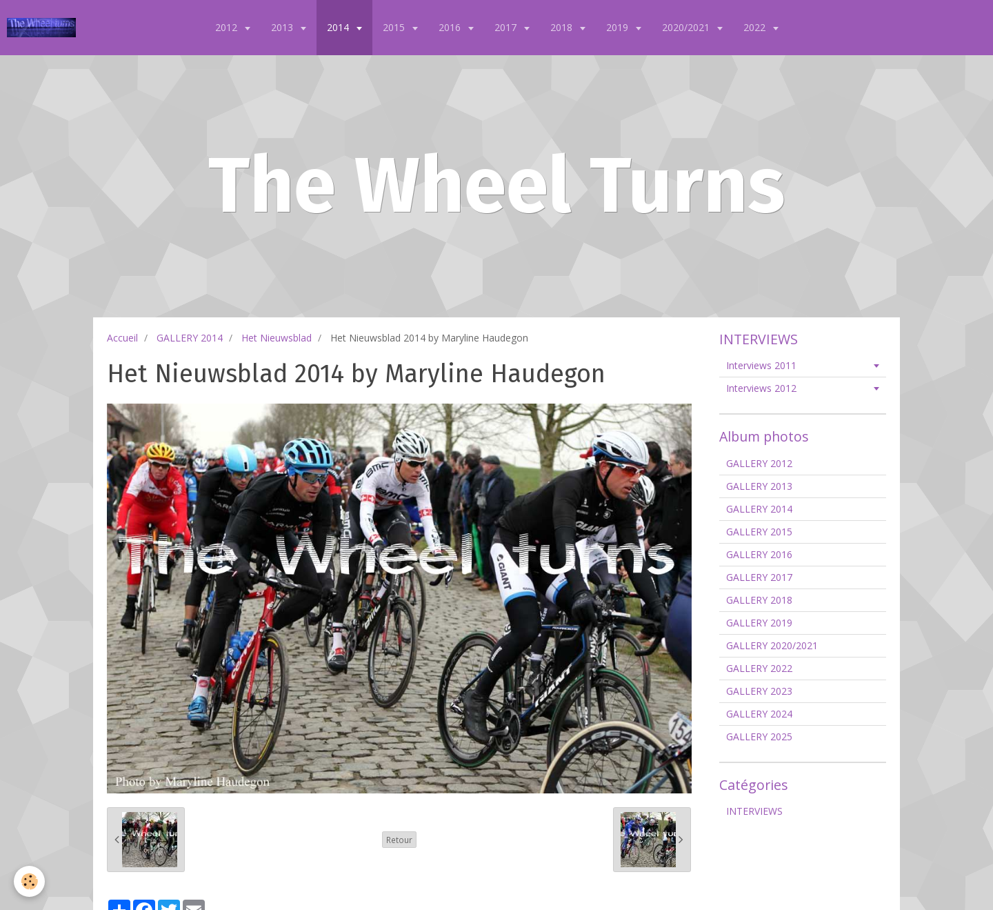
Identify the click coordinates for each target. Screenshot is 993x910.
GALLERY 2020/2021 (772, 645)
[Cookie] (29, 881)
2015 (395, 27)
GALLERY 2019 (759, 622)
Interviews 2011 (761, 365)
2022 (755, 27)
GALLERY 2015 (759, 531)
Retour (399, 839)
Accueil (122, 337)
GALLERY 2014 (190, 337)
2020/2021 (687, 27)
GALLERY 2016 (759, 554)
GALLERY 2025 (759, 736)
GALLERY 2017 (759, 577)
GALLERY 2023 (759, 691)
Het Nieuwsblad (276, 337)
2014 (339, 27)
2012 (227, 27)
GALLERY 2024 (759, 713)
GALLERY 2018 (759, 599)
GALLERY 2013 (759, 486)
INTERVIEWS (754, 811)
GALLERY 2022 (759, 668)
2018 (562, 27)
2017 (506, 27)
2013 (283, 27)
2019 (618, 27)
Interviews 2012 (761, 388)
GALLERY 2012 (759, 463)
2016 (451, 27)
